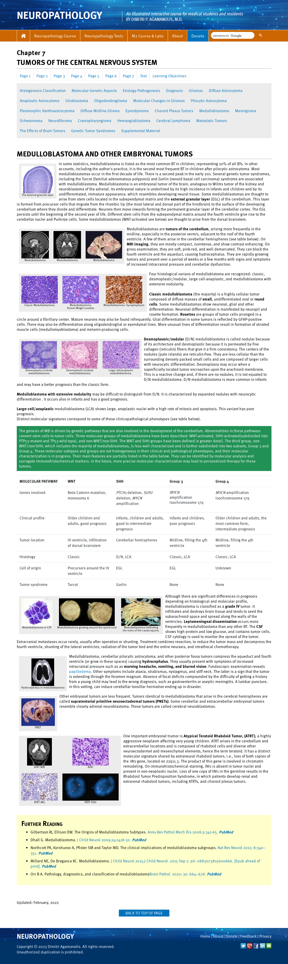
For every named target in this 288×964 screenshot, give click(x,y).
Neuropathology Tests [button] (103, 36)
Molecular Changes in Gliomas (159, 100)
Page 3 (59, 76)
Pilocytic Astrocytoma (209, 100)
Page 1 (25, 76)
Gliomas (196, 90)
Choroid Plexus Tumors (174, 111)
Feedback (248, 936)
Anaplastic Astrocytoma (39, 100)
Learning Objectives (169, 76)
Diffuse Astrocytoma (226, 90)
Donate (197, 36)
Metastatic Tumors (211, 120)
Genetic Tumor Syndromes (93, 131)
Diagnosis (174, 90)
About (177, 36)
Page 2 (42, 76)
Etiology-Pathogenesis (141, 90)
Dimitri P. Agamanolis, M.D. (156, 19)
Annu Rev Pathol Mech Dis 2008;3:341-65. (190, 832)
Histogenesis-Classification (43, 90)
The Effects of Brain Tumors (42, 131)
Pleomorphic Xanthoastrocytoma (47, 111)
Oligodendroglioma (110, 100)
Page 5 (93, 76)
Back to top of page (144, 913)
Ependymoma (137, 111)
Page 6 (111, 76)
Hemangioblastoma (133, 120)
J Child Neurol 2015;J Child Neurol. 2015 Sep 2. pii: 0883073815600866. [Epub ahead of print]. (145, 863)
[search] (232, 36)
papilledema (80, 671)
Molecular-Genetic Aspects (94, 90)
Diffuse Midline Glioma (100, 111)
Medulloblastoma (214, 111)
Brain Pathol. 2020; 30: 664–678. (185, 874)
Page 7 (128, 76)
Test (143, 76)
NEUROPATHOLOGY (59, 15)
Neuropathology (45, 936)
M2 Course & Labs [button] (148, 36)
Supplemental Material (140, 131)
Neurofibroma (60, 120)
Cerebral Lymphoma (173, 120)
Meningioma (245, 111)
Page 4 (76, 76)
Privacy (265, 936)
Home (205, 936)
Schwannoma (31, 120)
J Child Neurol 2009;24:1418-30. (111, 840)
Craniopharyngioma (94, 120)
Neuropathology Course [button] (55, 36)
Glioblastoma (76, 100)
